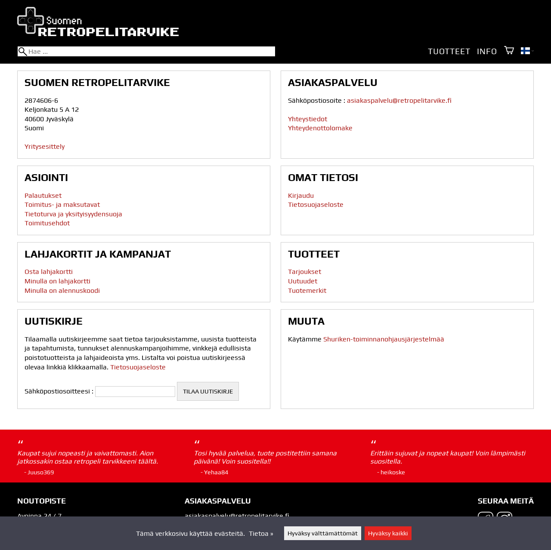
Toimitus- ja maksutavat (62, 204)
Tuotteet (449, 51)
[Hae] (146, 51)
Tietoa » (261, 533)
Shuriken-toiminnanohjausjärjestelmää (383, 339)
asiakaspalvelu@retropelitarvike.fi (399, 100)
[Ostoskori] (509, 51)
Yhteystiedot (307, 119)
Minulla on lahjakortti (57, 281)
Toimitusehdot (47, 223)
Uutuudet (302, 281)
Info (487, 51)
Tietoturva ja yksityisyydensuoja (73, 214)
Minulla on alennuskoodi (62, 290)
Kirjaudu (301, 195)
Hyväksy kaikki (388, 533)
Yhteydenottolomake (320, 128)
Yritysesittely (45, 146)
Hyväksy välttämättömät (323, 533)
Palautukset (43, 195)
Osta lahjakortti (49, 271)
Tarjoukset (304, 271)
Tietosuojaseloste (316, 204)
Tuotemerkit (307, 290)
